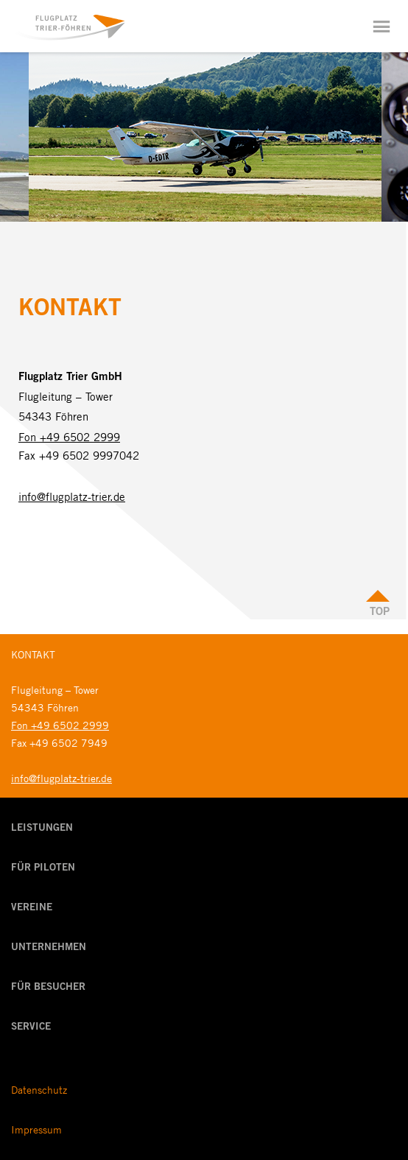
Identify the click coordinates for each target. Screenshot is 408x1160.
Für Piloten (43, 868)
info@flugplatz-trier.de (71, 496)
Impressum (36, 1129)
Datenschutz (39, 1089)
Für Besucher (48, 988)
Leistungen (42, 828)
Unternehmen (48, 948)
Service (31, 1027)
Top (380, 612)
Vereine (31, 908)
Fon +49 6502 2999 (69, 436)
